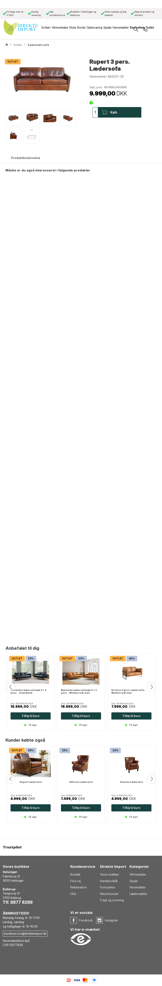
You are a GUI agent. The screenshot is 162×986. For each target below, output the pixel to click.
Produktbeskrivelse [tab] (25, 158)
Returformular (109, 894)
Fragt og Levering (112, 900)
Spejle (134, 881)
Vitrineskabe (138, 874)
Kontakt (75, 874)
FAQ (73, 894)
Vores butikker (109, 874)
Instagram (111, 920)
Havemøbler (138, 887)
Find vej (75, 881)
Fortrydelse (107, 887)
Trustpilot (12, 847)
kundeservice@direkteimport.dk (25, 933)
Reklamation (78, 887)
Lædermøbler (138, 894)
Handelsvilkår (109, 881)
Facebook (86, 920)
